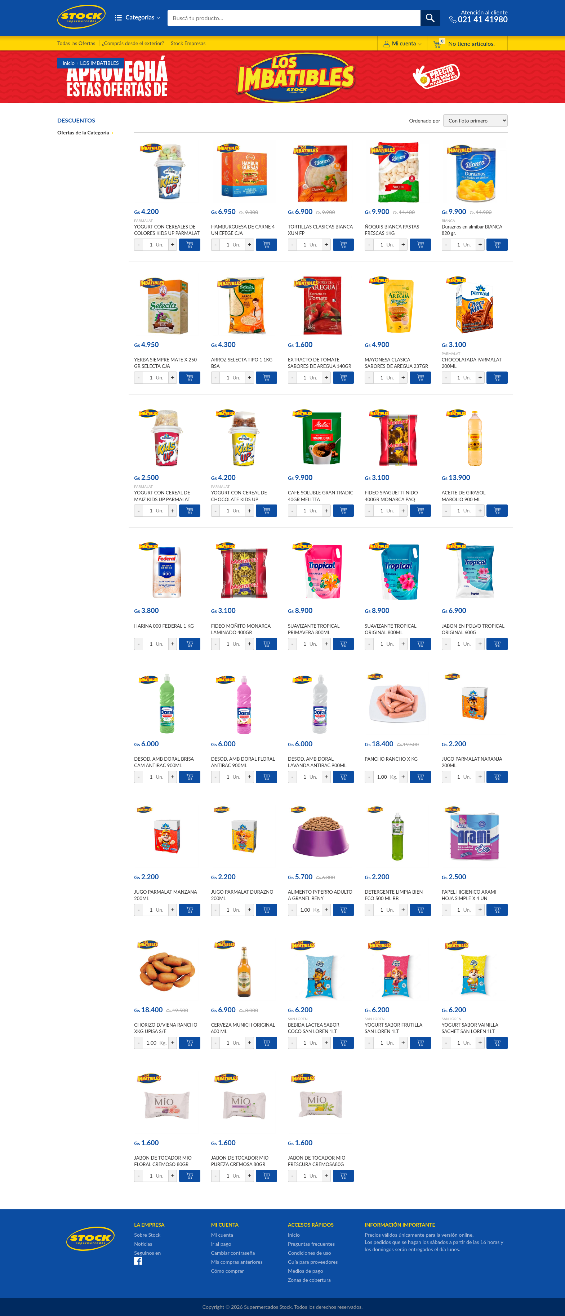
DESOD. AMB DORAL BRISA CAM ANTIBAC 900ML (163, 762)
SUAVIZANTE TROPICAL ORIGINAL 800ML (390, 629)
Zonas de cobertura (309, 1280)
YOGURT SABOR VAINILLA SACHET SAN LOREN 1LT (470, 1028)
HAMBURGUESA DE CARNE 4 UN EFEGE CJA (243, 230)
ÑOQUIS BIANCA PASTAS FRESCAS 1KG (392, 230)
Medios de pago (305, 1271)
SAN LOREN (298, 1019)
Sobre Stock (147, 1235)
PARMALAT (143, 220)
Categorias (137, 18)
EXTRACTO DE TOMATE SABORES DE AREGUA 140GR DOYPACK (319, 366)
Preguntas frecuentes (311, 1244)
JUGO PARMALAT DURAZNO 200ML (242, 895)
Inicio (69, 63)
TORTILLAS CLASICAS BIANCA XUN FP (320, 230)
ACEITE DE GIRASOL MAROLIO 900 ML (463, 496)
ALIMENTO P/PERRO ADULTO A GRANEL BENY (320, 895)
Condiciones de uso (309, 1253)
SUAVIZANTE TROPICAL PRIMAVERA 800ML (313, 629)
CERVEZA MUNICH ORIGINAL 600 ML (243, 1028)
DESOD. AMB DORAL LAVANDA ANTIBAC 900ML (317, 762)
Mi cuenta (402, 44)
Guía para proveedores (313, 1262)
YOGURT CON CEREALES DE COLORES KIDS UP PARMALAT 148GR (166, 233)
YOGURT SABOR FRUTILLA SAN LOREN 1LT (393, 1028)
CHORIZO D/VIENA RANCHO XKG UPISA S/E (165, 1028)
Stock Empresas (188, 43)
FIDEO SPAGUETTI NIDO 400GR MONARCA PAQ (391, 496)
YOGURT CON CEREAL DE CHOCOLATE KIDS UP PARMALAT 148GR (239, 499)
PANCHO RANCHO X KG (391, 759)
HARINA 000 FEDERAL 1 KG (163, 626)
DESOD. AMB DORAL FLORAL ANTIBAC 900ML (243, 762)
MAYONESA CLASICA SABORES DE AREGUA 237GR (396, 363)
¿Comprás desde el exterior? (133, 43)
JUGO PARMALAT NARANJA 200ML (472, 762)
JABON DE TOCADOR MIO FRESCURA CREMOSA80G (317, 1161)
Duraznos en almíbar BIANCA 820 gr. (472, 230)
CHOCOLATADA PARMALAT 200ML (472, 363)
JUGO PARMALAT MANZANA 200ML (165, 895)
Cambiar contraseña (233, 1253)
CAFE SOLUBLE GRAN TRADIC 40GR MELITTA (320, 496)
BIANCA (448, 220)
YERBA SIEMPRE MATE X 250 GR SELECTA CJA (165, 363)
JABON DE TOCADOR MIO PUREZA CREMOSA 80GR (240, 1161)
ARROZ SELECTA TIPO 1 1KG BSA (241, 363)
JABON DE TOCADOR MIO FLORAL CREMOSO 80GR (163, 1161)
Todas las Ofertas (76, 43)
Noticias (143, 1244)
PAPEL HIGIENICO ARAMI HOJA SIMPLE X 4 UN (469, 895)
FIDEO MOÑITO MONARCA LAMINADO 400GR (241, 629)
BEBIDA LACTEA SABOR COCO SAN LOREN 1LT (313, 1028)
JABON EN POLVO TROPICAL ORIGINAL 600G (473, 629)
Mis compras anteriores (237, 1262)
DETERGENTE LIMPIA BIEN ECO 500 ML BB (394, 895)
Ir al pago (221, 1244)
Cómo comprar (227, 1271)
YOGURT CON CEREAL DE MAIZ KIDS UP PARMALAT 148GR (162, 499)
